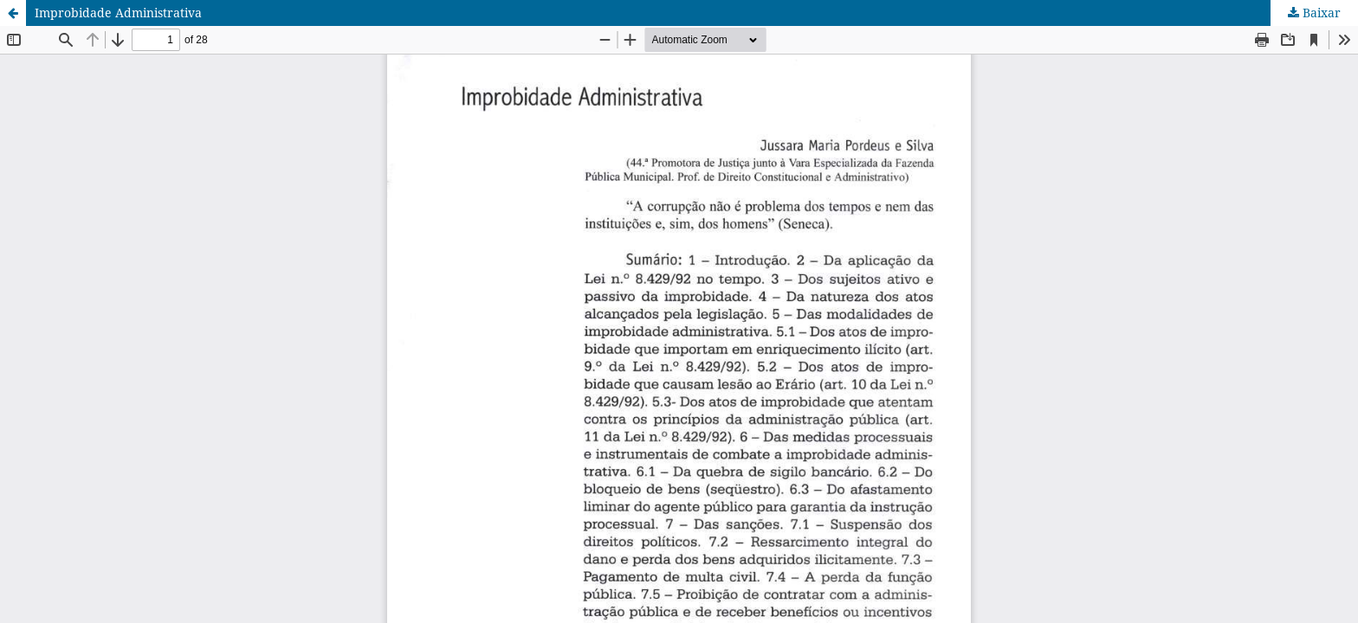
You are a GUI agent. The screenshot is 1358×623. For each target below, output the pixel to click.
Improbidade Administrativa (118, 12)
